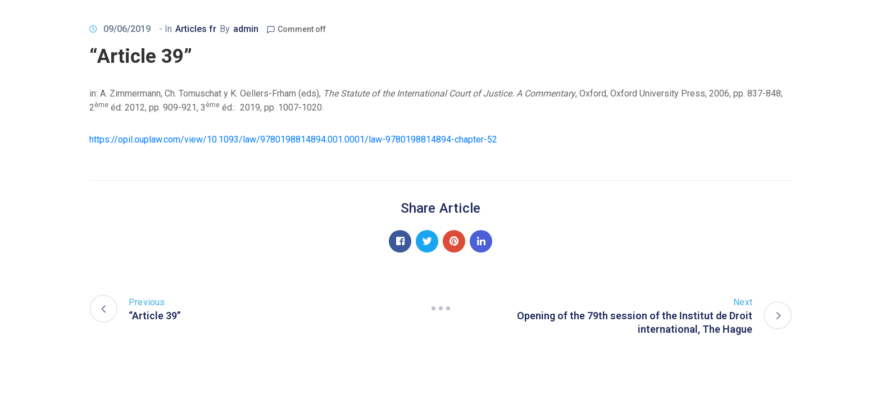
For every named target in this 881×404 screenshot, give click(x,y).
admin (245, 29)
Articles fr (195, 29)
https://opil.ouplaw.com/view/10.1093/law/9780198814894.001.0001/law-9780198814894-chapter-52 (293, 139)
